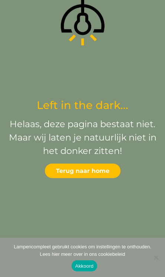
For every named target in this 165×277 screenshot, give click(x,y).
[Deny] (155, 257)
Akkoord (84, 266)
